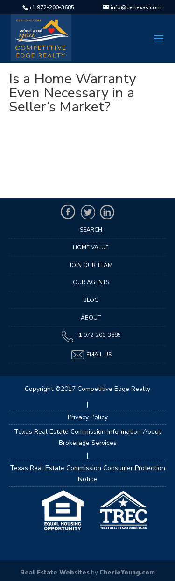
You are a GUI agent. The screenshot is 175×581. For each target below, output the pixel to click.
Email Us (91, 354)
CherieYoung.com (127, 572)
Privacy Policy (88, 417)
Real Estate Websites (55, 572)
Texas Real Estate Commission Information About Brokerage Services (87, 437)
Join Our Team (91, 265)
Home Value (91, 247)
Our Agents (91, 282)
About (91, 317)
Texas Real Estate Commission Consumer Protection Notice (87, 474)
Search (91, 229)
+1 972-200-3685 (51, 7)
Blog (90, 300)
